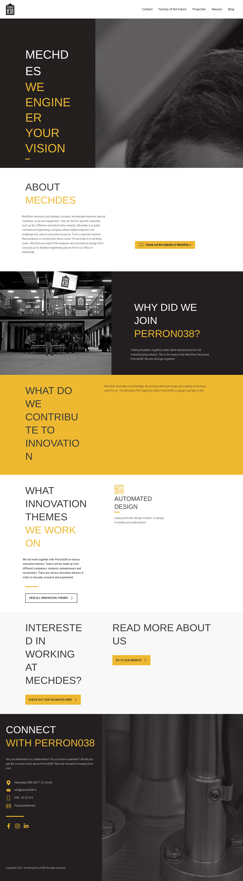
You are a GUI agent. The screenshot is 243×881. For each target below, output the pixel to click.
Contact (147, 9)
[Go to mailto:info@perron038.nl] (51, 791)
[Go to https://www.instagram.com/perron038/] (17, 826)
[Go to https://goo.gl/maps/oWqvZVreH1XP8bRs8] (51, 783)
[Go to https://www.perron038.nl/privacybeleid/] (51, 806)
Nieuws (217, 9)
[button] (51, 598)
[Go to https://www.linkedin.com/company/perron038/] (26, 826)
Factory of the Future (172, 9)
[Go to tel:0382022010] (51, 799)
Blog (231, 9)
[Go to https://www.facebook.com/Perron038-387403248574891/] (8, 826)
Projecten (199, 9)
